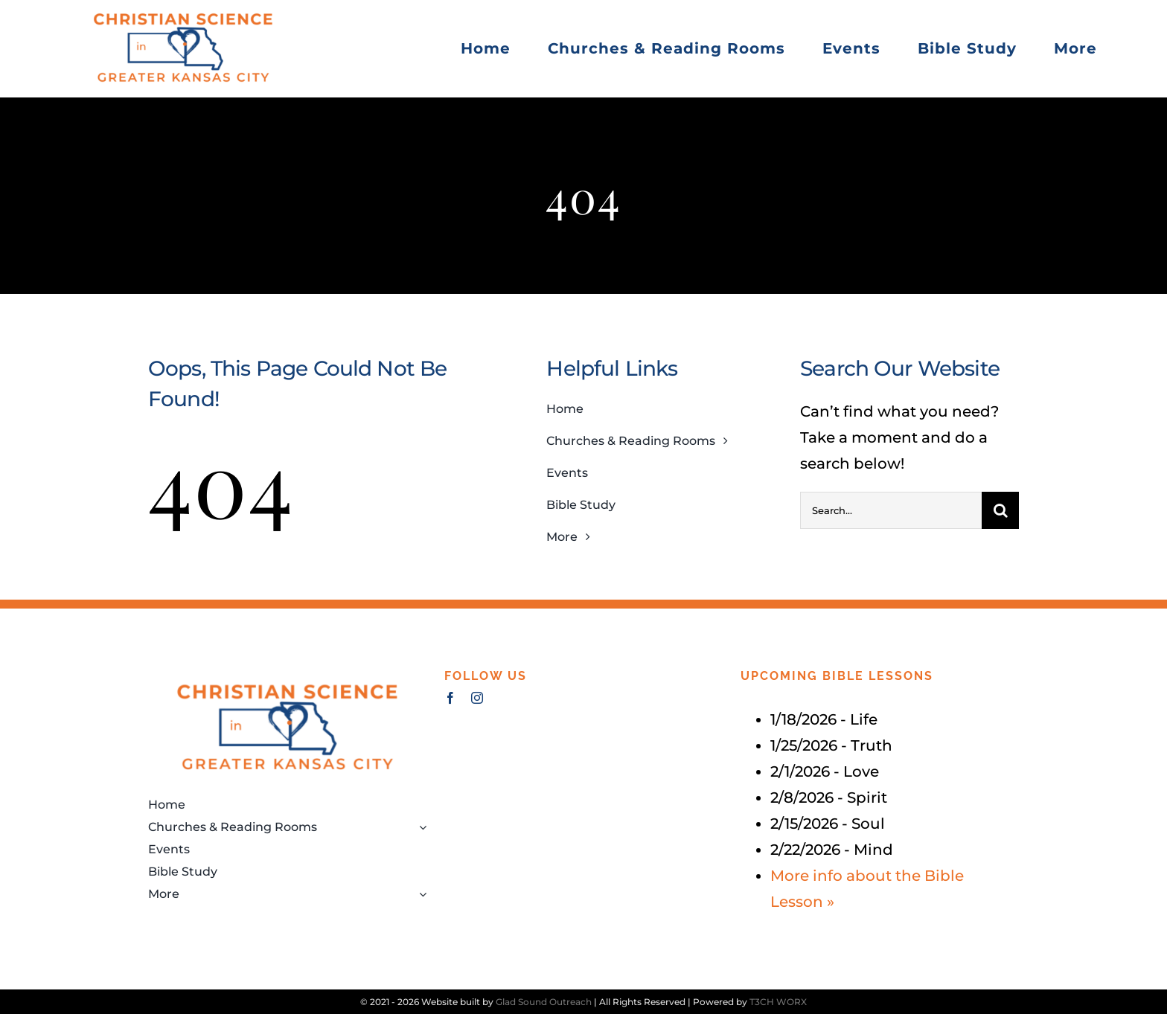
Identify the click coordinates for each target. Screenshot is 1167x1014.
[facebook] (450, 698)
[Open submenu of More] (419, 894)
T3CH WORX (778, 1001)
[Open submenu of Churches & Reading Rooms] (419, 827)
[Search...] (891, 510)
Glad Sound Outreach (544, 1001)
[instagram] (477, 698)
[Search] (1000, 510)
